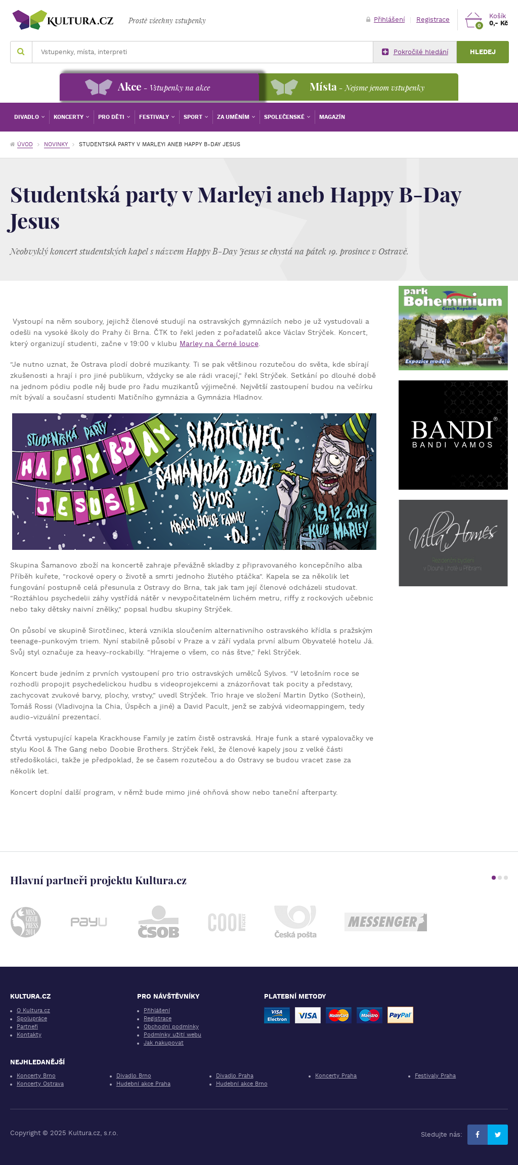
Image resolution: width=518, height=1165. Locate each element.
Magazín (332, 117)
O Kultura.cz (33, 1010)
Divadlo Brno (133, 1075)
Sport (194, 117)
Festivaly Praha (435, 1075)
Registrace (433, 19)
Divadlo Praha (234, 1075)
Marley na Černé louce (219, 343)
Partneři (27, 1026)
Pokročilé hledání (415, 52)
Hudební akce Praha (143, 1084)
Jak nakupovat (164, 1043)
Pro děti (112, 117)
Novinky (57, 144)
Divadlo (27, 117)
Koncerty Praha (336, 1075)
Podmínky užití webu (172, 1034)
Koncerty (69, 117)
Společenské (285, 117)
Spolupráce (32, 1018)
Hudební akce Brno (242, 1084)
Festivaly (154, 117)
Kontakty (29, 1034)
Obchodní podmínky (171, 1026)
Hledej (483, 52)
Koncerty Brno (36, 1075)
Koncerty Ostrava (40, 1084)
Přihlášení (385, 19)
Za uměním (234, 117)
